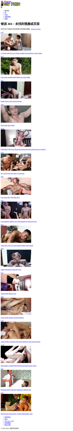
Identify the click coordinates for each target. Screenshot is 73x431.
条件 (6, 419)
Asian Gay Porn (35, 29)
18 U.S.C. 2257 (9, 421)
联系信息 (8, 417)
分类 (6, 15)
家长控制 (8, 425)
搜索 (6, 19)
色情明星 (8, 17)
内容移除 (8, 423)
